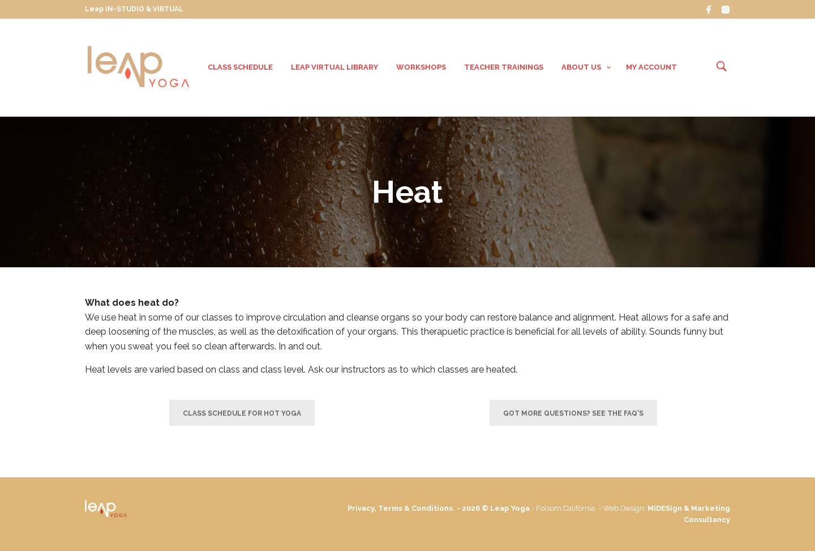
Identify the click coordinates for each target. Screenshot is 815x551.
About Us (581, 67)
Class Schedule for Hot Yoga (242, 413)
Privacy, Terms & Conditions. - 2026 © (419, 508)
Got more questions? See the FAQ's (573, 413)
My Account (651, 67)
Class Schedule (240, 67)
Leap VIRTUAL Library (334, 67)
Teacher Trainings (503, 67)
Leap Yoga (510, 508)
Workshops (421, 67)
